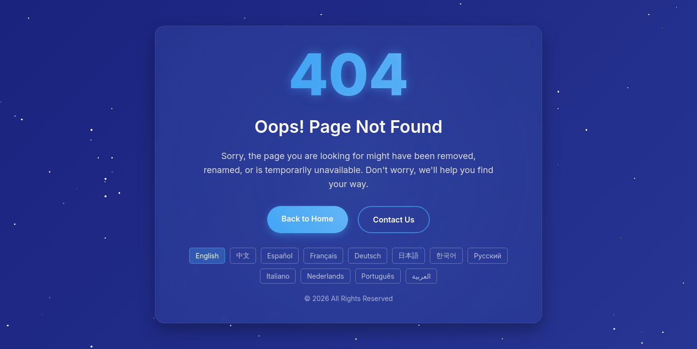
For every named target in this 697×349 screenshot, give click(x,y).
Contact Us (394, 219)
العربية (421, 276)
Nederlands (325, 276)
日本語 (408, 255)
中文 (243, 255)
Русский (487, 256)
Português (378, 276)
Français (323, 256)
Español (279, 256)
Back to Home (307, 218)
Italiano (277, 276)
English (207, 256)
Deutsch (367, 256)
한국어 (446, 255)
